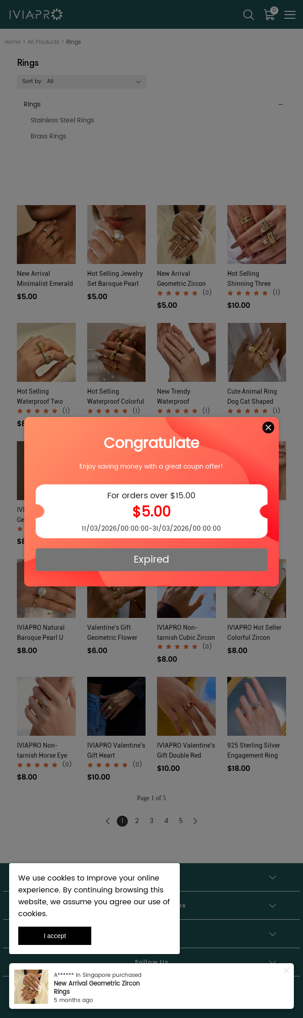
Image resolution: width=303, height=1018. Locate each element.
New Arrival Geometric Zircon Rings (97, 988)
